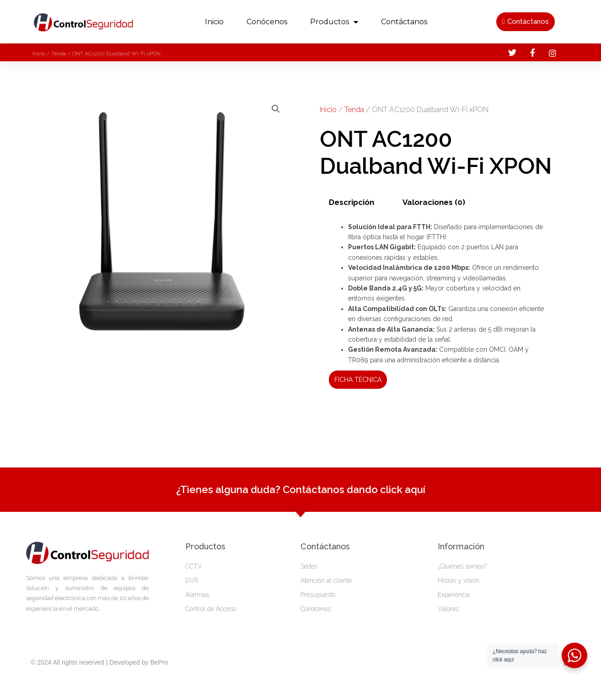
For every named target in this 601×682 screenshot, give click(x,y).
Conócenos (267, 21)
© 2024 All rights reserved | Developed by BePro (99, 662)
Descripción (351, 202)
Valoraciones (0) (433, 202)
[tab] (352, 202)
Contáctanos (404, 21)
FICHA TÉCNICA (357, 379)
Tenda (58, 53)
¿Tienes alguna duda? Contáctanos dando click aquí (300, 489)
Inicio (214, 21)
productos (334, 22)
